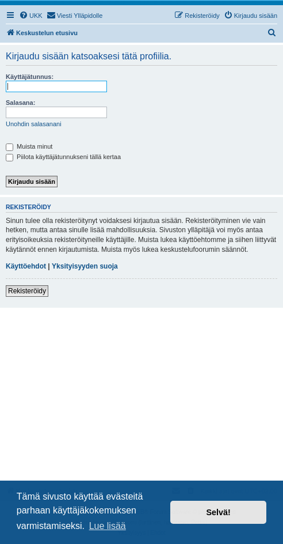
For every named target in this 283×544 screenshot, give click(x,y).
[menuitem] (31, 15)
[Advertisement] (141, 394)
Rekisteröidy (27, 291)
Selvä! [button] (218, 512)
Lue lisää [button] (107, 526)
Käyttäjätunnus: (29, 76)
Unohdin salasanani (34, 123)
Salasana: (20, 102)
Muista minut (29, 146)
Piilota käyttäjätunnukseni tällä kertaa (63, 156)
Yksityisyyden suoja (85, 266)
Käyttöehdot (26, 266)
